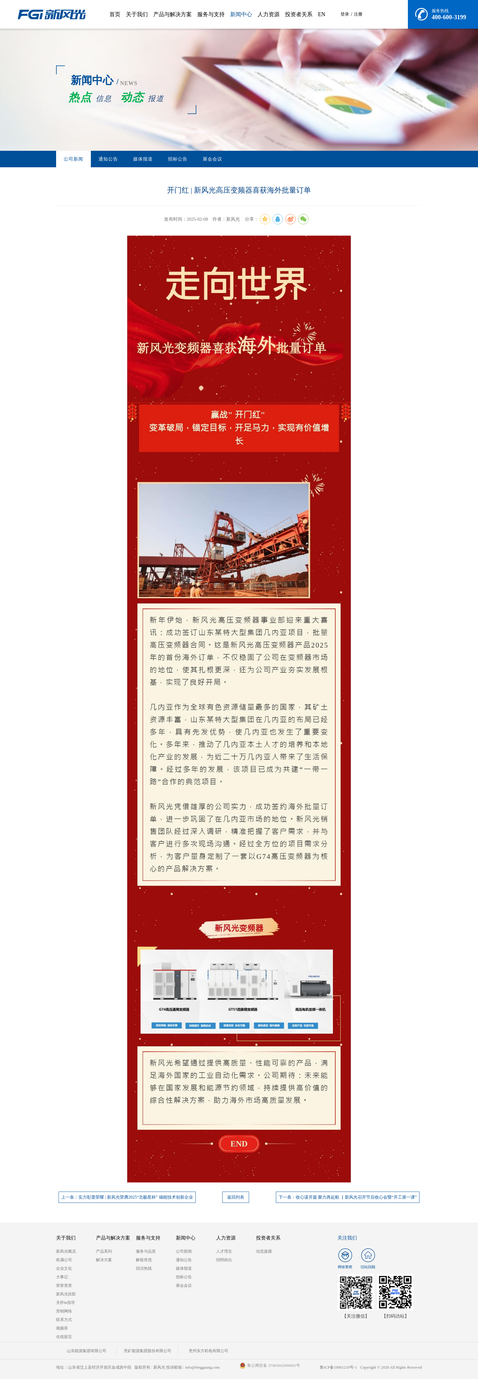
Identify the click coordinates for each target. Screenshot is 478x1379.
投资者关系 (298, 14)
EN (321, 14)
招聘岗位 (224, 1260)
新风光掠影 (66, 1294)
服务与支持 (211, 14)
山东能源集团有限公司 (86, 1350)
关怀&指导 (65, 1302)
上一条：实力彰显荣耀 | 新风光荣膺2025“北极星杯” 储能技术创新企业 (127, 1197)
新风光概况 (66, 1251)
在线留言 (64, 1336)
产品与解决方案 (172, 14)
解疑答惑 (144, 1260)
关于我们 (137, 14)
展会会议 (212, 159)
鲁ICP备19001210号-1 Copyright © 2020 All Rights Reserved (371, 1367)
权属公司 (64, 1260)
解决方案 (104, 1260)
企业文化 (64, 1268)
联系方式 (64, 1319)
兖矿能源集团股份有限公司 (147, 1350)
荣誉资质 (64, 1285)
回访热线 (144, 1268)
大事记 (62, 1277)
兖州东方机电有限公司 (208, 1350)
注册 (358, 14)
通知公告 (108, 159)
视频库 (62, 1328)
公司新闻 (73, 159)
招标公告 (177, 159)
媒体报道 (143, 159)
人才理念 (224, 1251)
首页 (114, 14)
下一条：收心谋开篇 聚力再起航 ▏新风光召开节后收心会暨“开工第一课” (348, 1197)
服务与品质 (146, 1251)
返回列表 (235, 1197)
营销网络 (64, 1311)
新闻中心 (241, 14)
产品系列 (104, 1251)
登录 (345, 14)
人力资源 (269, 14)
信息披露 (264, 1251)
